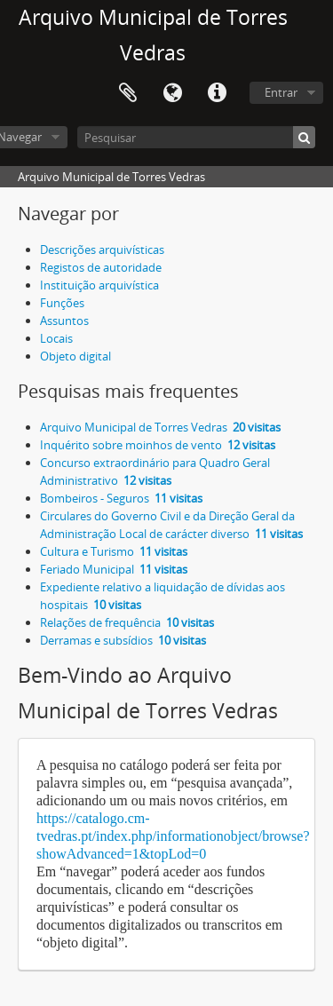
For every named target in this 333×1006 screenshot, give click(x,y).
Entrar (281, 92)
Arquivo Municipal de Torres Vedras (160, 427)
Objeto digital (75, 356)
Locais (56, 338)
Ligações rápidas (216, 93)
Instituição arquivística (99, 285)
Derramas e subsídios (123, 640)
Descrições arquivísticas (102, 249)
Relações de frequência (127, 622)
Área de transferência (128, 93)
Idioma (172, 93)
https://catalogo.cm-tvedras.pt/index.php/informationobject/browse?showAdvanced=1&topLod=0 (172, 836)
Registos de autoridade (101, 267)
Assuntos (64, 321)
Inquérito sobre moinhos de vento (157, 445)
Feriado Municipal (113, 569)
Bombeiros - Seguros (121, 498)
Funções (62, 303)
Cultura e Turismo (113, 551)
